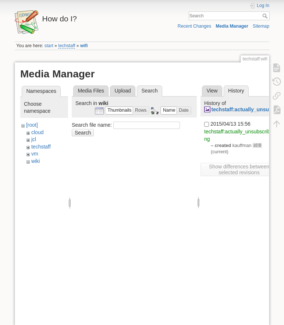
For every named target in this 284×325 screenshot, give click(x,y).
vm (34, 154)
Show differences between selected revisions (239, 169)
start (49, 45)
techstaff (66, 45)
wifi (84, 45)
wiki (35, 161)
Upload (123, 91)
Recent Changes (194, 26)
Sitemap (261, 26)
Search (265, 15)
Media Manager (232, 26)
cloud (37, 132)
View (211, 91)
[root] (32, 125)
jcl (33, 139)
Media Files (91, 91)
